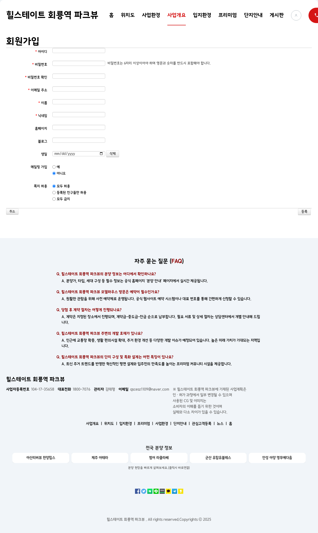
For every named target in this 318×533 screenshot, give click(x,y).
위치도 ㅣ (111, 424)
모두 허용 (61, 186)
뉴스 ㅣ (222, 424)
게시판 (277, 15)
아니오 (59, 173)
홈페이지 (41, 128)
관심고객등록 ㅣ (204, 424)
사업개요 (176, 15)
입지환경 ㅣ (127, 424)
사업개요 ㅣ (94, 424)
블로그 (42, 141)
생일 (44, 154)
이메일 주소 (37, 90)
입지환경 (202, 15)
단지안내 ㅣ (182, 424)
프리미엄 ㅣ (145, 424)
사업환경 (151, 15)
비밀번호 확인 (36, 77)
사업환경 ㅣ (163, 424)
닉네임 (41, 116)
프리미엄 (227, 15)
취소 (12, 211)
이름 (42, 103)
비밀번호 (39, 64)
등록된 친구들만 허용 (69, 192)
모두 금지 (61, 199)
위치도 (128, 15)
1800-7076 (74, 389)
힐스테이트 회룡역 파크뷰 (52, 15)
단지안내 (253, 15)
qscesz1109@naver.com (144, 389)
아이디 (41, 52)
